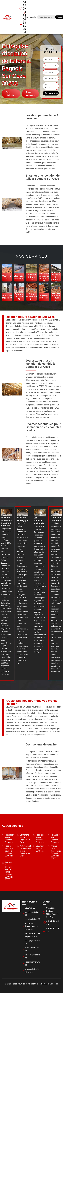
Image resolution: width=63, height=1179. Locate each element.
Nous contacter (30, 93)
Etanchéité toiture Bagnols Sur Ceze (25, 838)
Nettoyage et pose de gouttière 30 (32, 934)
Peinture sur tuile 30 (32, 949)
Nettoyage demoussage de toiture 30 (31, 926)
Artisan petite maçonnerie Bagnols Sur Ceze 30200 (56, 852)
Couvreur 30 (30, 908)
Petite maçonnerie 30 (32, 956)
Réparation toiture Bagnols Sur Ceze (9, 838)
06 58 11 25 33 (21, 25)
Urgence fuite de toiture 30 (32, 970)
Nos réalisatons (11, 93)
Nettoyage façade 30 (32, 942)
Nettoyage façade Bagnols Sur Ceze (40, 838)
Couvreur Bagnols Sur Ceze (40, 848)
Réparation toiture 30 (32, 963)
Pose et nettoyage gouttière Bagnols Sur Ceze (9, 851)
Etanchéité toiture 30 (32, 913)
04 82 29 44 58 (21, 8)
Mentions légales (49, 984)
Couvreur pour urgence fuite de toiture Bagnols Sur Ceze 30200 (9, 870)
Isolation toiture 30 (32, 919)
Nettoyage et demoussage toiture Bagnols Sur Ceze (25, 851)
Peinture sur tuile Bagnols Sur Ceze (56, 838)
